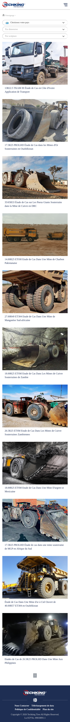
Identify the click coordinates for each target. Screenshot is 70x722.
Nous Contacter (21, 706)
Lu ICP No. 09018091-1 (35, 718)
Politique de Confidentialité (27, 709)
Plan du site (48, 709)
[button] (35, 22)
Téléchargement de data (42, 706)
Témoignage (9, 15)
